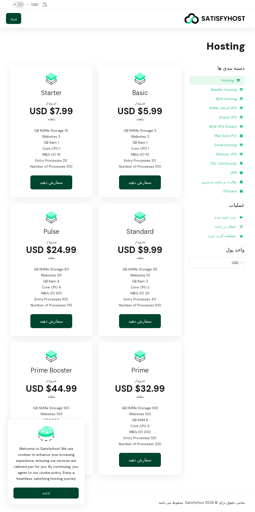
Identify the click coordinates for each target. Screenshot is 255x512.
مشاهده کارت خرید (225, 236)
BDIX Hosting (229, 99)
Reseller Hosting (227, 89)
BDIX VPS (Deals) (226, 126)
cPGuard (233, 191)
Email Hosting (229, 145)
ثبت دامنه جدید (228, 217)
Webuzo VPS (229, 154)
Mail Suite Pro (228, 135)
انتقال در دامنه (229, 226)
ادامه (46, 493)
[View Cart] (44, 4)
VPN (236, 172)
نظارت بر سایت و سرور (222, 182)
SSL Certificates (226, 163)
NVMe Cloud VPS (226, 108)
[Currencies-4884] (32, 4)
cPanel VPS (231, 117)
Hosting (230, 80)
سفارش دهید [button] (139, 182)
